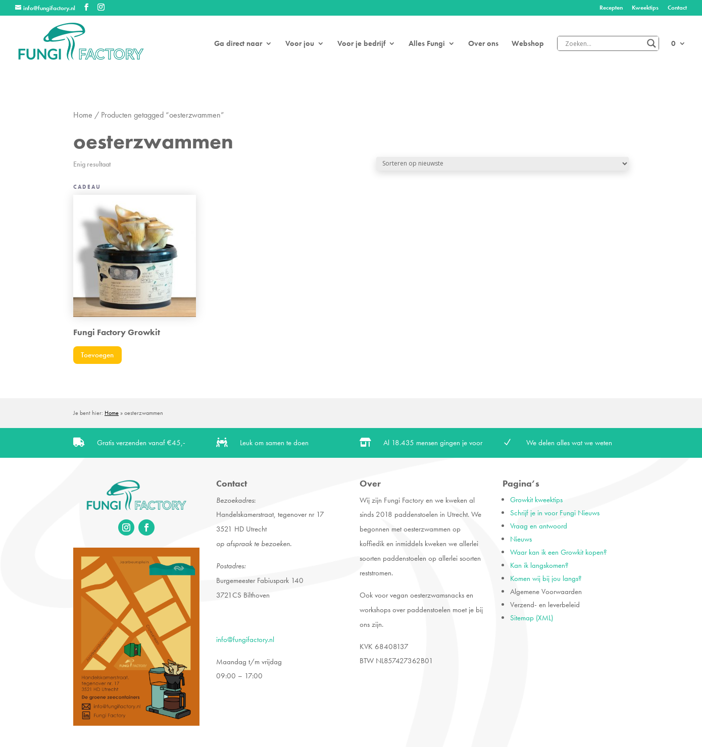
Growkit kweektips (536, 500)
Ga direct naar (238, 44)
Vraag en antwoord (538, 526)
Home (82, 115)
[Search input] (603, 43)
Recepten (611, 8)
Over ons (483, 44)
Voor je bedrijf (361, 44)
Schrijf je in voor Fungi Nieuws (554, 513)
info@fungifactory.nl (245, 639)
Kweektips (645, 8)
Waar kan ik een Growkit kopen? (558, 552)
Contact (677, 8)
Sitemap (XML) (531, 618)
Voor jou (299, 44)
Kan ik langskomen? (539, 565)
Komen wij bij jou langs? (546, 578)
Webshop (528, 44)
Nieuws (521, 539)
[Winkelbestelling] (502, 164)
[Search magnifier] (651, 43)
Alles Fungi (427, 44)
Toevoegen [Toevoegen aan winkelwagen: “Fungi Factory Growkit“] (97, 355)
